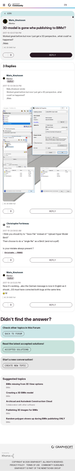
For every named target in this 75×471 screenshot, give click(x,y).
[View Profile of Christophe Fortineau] (17, 223)
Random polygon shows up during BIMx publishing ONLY (35, 418)
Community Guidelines (52, 465)
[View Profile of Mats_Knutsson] (17, 20)
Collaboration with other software (20, 405)
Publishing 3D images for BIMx (22, 410)
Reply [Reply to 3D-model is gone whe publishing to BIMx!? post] (52, 55)
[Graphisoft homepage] (62, 447)
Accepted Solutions (17, 349)
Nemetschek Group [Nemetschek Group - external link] (51, 468)
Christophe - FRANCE (13, 253)
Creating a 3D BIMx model (19, 392)
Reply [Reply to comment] (52, 211)
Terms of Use (33, 465)
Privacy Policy (17, 465)
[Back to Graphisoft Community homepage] (16, 5)
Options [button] (70, 13)
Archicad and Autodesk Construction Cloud (29, 401)
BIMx (8, 387)
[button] (5, 55)
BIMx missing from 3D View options (24, 384)
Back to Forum (13, 333)
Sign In (71, 5)
